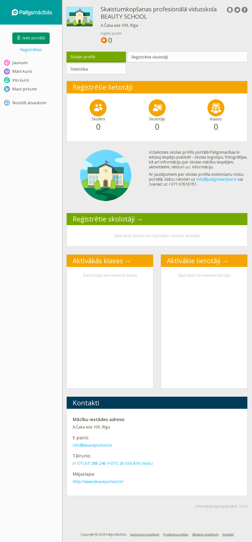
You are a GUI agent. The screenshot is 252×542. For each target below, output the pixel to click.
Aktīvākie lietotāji (193, 260)
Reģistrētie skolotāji (149, 57)
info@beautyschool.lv (92, 445)
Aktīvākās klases (98, 260)
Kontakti (228, 534)
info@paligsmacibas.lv (216, 179)
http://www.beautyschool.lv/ (98, 481)
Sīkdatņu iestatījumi (205, 534)
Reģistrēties (31, 49)
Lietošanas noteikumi (144, 534)
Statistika (79, 69)
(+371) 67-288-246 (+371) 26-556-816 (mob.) (113, 463)
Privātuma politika (175, 534)
